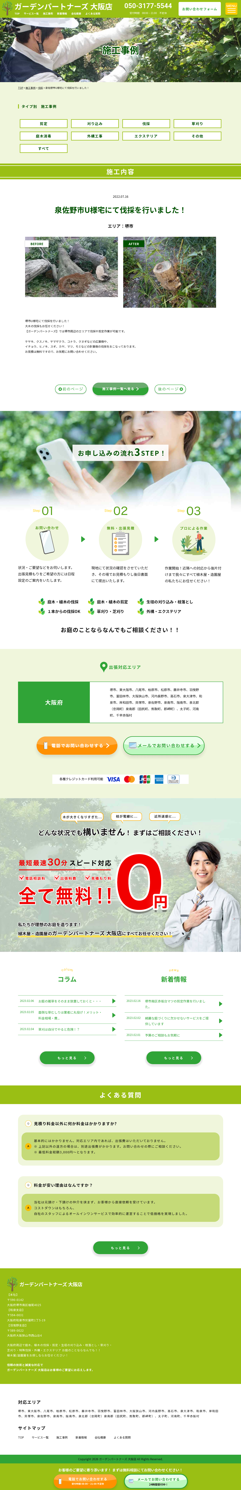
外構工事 (95, 136)
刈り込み (95, 123)
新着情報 (62, 13)
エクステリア (146, 136)
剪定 (44, 123)
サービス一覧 (31, 13)
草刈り (197, 123)
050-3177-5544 (148, 6)
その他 (197, 136)
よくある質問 (92, 13)
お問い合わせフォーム (199, 9)
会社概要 (76, 13)
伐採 (146, 123)
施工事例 (48, 13)
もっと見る (67, 1057)
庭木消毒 (43, 136)
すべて (43, 148)
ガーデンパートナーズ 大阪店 (63, 6)
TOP (17, 13)
